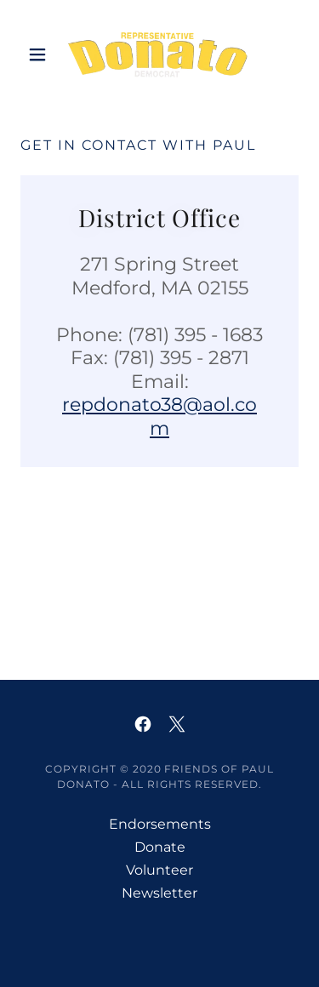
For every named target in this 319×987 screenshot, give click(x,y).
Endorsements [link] (160, 824)
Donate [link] (159, 847)
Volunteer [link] (159, 870)
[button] (41, 54)
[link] (159, 54)
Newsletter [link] (159, 893)
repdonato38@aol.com (159, 416)
